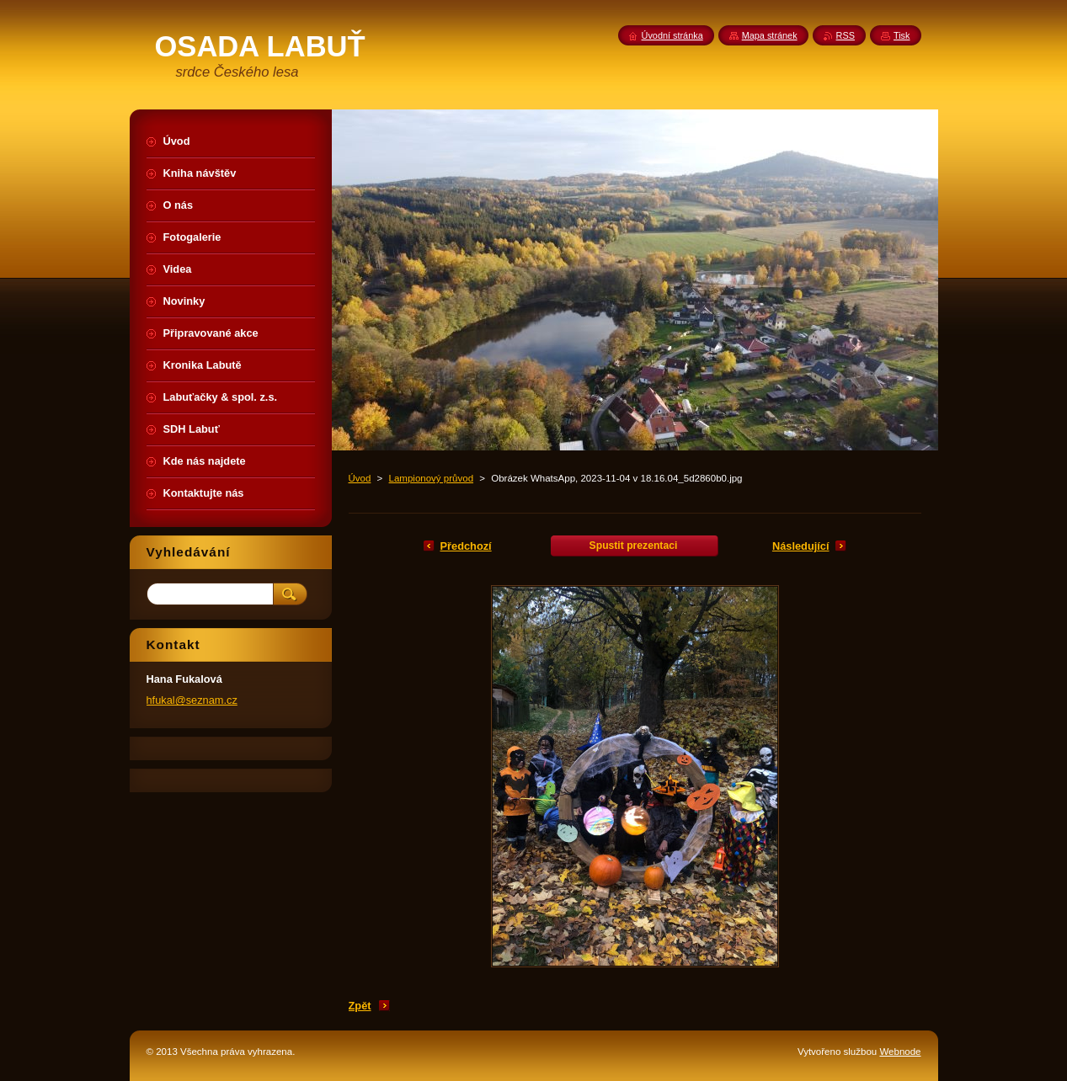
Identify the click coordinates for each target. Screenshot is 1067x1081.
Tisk (902, 35)
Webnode (899, 1051)
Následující (801, 546)
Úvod (360, 478)
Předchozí (466, 546)
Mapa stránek (770, 35)
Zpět (360, 1005)
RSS (845, 35)
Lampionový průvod (431, 478)
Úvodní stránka (672, 35)
